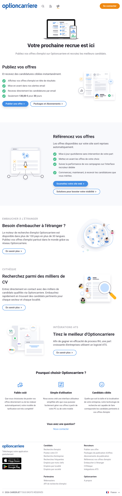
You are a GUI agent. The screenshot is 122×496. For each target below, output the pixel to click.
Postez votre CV (51, 453)
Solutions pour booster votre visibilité (76, 191)
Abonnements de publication (96, 456)
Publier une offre (15, 103)
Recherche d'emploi (52, 449)
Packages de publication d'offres (98, 453)
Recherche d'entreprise (54, 456)
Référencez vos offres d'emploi (97, 459)
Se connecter (109, 6)
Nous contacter (61, 429)
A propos (88, 480)
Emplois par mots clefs (54, 463)
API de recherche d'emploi (55, 484)
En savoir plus (14, 251)
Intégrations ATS (91, 469)
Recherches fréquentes (54, 459)
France (113, 492)
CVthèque (88, 466)
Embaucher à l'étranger (94, 463)
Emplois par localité (52, 466)
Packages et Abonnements (48, 103)
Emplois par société (52, 469)
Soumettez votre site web (70, 183)
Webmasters (49, 480)
